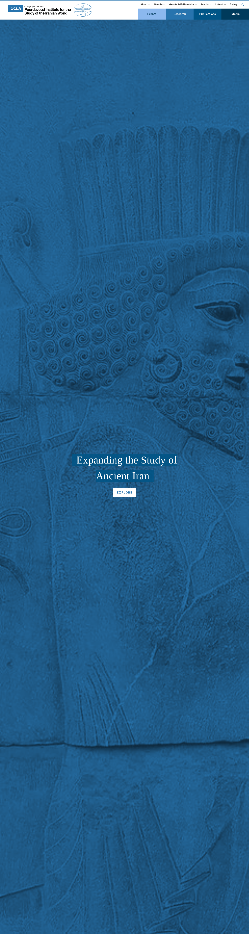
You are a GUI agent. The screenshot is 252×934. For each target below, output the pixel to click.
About (145, 4)
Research (179, 14)
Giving (233, 4)
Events (151, 14)
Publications (207, 14)
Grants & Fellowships (183, 4)
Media (206, 4)
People (160, 4)
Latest (221, 4)
